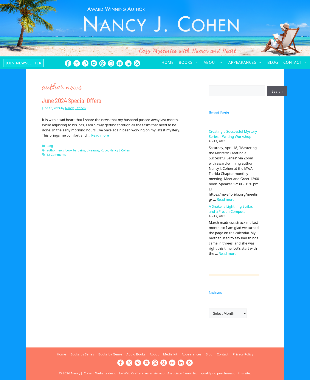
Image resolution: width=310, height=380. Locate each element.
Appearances (246, 62)
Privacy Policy (243, 354)
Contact (296, 62)
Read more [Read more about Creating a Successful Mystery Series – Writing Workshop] (225, 199)
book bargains (75, 150)
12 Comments (56, 155)
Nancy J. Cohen (120, 150)
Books (190, 62)
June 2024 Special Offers (71, 100)
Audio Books (135, 354)
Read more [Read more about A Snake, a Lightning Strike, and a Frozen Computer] (227, 253)
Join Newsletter (23, 62)
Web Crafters (133, 373)
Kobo (104, 150)
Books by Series (82, 354)
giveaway (93, 150)
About (215, 62)
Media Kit (170, 354)
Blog (272, 62)
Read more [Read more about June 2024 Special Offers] (100, 135)
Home (167, 62)
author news (55, 150)
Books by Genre (110, 354)
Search (277, 91)
